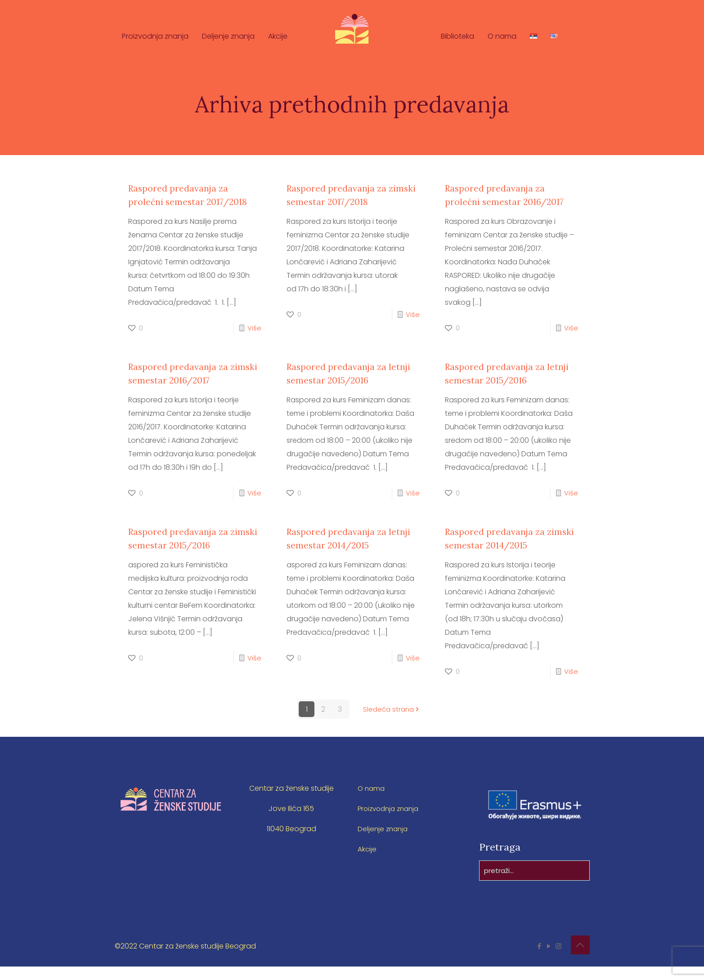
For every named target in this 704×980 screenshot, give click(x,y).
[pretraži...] (534, 884)
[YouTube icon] (549, 959)
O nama (372, 802)
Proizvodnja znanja (391, 822)
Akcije (367, 862)
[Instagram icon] (558, 959)
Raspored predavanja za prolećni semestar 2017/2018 (183, 201)
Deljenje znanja (384, 842)
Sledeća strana (392, 722)
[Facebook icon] (539, 959)
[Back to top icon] (580, 958)
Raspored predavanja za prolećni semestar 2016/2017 (500, 201)
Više (254, 341)
